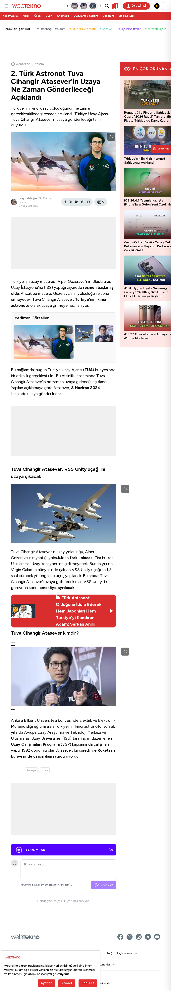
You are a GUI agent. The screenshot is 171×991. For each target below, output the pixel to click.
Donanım (108, 15)
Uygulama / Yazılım (86, 15)
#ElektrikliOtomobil (82, 29)
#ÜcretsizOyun (155, 29)
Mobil (26, 15)
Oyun (48, 15)
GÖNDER (103, 884)
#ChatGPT (107, 29)
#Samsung (44, 29)
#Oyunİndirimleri (129, 29)
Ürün (37, 15)
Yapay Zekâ (10, 15)
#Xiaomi (60, 29)
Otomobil (63, 15)
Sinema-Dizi (126, 15)
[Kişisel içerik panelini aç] (161, 149)
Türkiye (31, 770)
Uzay (45, 770)
